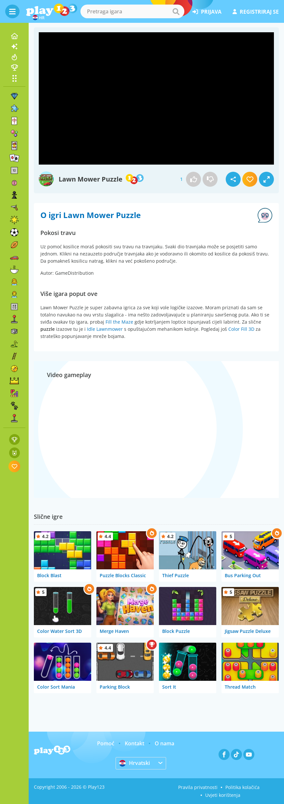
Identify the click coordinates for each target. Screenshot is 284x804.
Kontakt (134, 743)
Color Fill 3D (241, 329)
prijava (206, 11)
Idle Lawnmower (105, 329)
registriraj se (256, 11)
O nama (164, 743)
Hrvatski (134, 763)
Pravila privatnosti (198, 787)
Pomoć (105, 743)
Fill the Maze (119, 322)
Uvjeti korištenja (222, 795)
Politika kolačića (242, 787)
